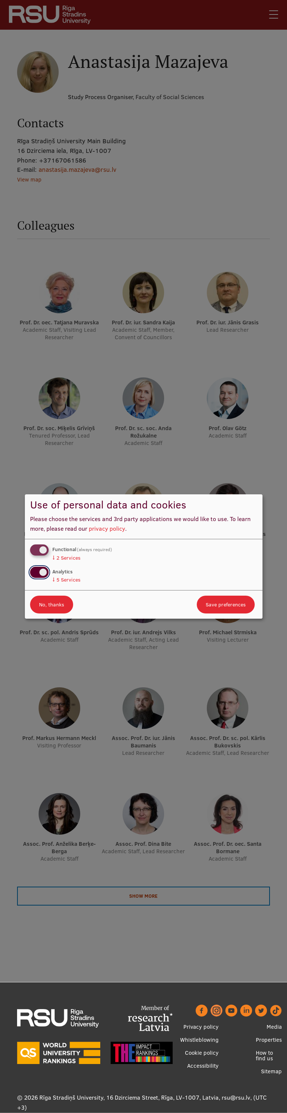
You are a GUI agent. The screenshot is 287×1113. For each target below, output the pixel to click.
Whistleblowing (199, 1040)
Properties (269, 1040)
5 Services (66, 579)
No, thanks (51, 604)
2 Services (66, 558)
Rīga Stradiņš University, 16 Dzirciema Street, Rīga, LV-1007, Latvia (129, 1097)
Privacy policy (201, 1027)
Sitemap (271, 1071)
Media (274, 1027)
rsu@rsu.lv (236, 1097)
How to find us (264, 1055)
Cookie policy (202, 1053)
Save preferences (226, 604)
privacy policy (107, 528)
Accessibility (203, 1066)
